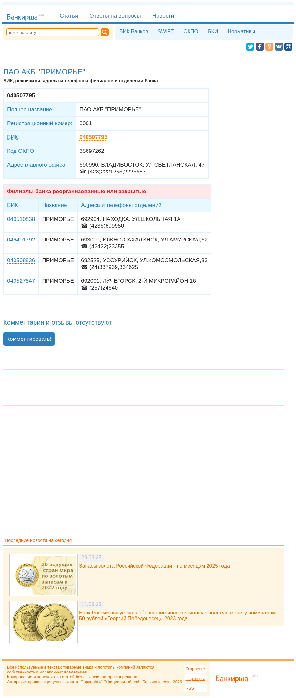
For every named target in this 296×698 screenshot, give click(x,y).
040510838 (21, 219)
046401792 (21, 239)
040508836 (21, 260)
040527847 (21, 281)
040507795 (93, 137)
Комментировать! (28, 339)
